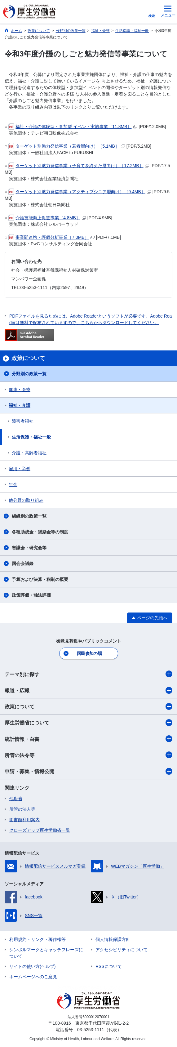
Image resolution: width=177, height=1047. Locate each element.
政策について (88, 706)
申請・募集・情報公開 (88, 771)
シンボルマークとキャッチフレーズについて (46, 953)
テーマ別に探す (88, 674)
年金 (13, 484)
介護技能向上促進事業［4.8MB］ (47, 217)
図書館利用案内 (24, 819)
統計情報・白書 (88, 738)
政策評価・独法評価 (31, 595)
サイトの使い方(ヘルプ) (32, 966)
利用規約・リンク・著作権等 (37, 939)
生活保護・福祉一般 (31, 436)
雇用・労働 (19, 468)
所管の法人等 (22, 809)
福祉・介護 (19, 405)
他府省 (15, 798)
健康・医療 (19, 389)
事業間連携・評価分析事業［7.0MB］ (51, 237)
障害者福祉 (22, 421)
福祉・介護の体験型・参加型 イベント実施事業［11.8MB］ (72, 126)
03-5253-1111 (90, 1029)
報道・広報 (88, 690)
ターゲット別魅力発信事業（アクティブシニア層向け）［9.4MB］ (79, 191)
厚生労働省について (88, 722)
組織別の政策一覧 (29, 516)
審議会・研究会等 (29, 547)
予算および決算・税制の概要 (40, 579)
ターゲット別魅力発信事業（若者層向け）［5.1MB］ (66, 146)
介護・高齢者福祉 (29, 452)
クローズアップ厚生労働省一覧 (39, 830)
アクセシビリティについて (121, 949)
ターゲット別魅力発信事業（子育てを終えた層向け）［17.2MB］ (78, 165)
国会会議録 (22, 563)
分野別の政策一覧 (29, 373)
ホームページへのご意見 (33, 976)
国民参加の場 (89, 653)
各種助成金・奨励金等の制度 (40, 531)
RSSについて (108, 966)
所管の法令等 (88, 754)
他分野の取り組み (26, 500)
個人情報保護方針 (112, 939)
